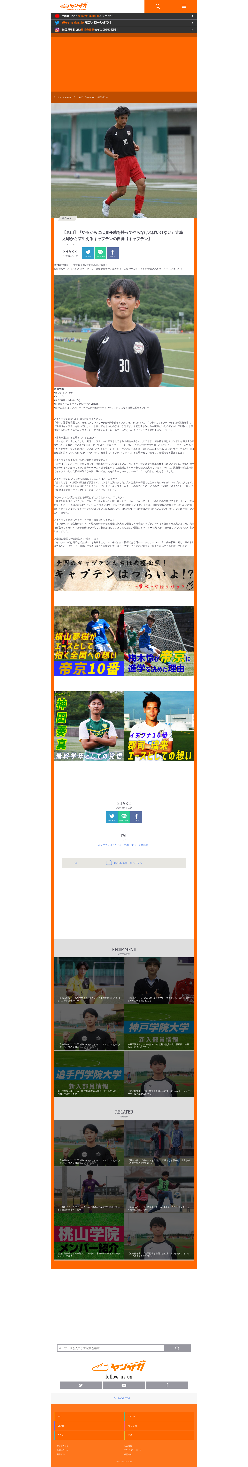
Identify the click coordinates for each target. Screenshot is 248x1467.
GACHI (131, 1416)
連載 (130, 1435)
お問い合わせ (62, 1450)
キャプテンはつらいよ (109, 845)
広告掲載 (128, 1446)
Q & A (61, 1435)
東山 (133, 845)
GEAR (61, 1425)
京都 (126, 845)
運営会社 (128, 1454)
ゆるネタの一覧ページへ (124, 862)
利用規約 (61, 1454)
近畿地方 (143, 845)
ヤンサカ (58, 97)
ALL (60, 1416)
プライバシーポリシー (133, 1450)
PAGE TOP (124, 1398)
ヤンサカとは (62, 1446)
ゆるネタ (69, 97)
